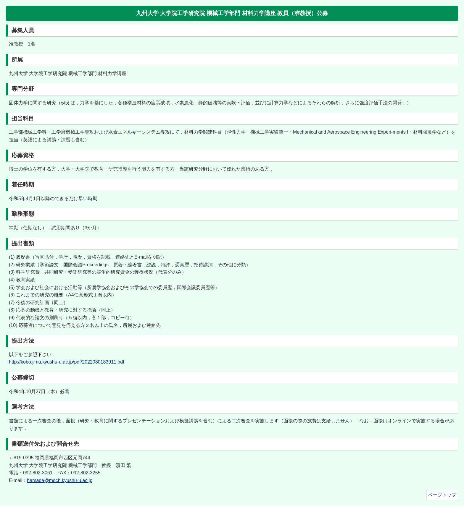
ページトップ (442, 494)
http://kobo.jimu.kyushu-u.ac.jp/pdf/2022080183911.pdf (66, 361)
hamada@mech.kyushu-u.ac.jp (59, 480)
